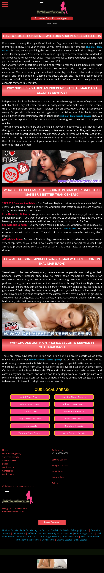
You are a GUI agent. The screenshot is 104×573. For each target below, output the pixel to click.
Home (5, 450)
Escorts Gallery (59, 459)
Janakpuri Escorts (69, 536)
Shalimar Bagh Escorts (30, 404)
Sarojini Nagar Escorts (74, 397)
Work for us (57, 471)
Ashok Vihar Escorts (74, 411)
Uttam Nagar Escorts (49, 536)
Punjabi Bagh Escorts (84, 533)
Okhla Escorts (30, 411)
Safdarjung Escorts (37, 533)
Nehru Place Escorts (74, 418)
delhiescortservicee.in (13, 511)
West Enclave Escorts (74, 433)
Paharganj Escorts (79, 530)
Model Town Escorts (29, 397)
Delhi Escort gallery (11, 453)
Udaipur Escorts (10, 530)
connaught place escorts (27, 539)
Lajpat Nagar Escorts (30, 418)
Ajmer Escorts (42, 530)
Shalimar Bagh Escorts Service (75, 115)
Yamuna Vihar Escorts (30, 433)
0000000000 (52, 23)
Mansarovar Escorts (27, 536)
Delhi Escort (69, 228)
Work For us (8, 467)
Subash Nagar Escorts (74, 404)
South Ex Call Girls (60, 530)
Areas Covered (9, 460)
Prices (5, 463)
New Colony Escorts (90, 536)
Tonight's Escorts (10, 457)
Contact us (7, 470)
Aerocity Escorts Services (60, 533)
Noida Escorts (30, 426)
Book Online (8, 474)
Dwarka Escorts (64, 539)
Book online (58, 477)
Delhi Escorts (26, 530)
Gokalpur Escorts (74, 426)
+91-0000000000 (60, 453)
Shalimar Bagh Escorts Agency (45, 359)
